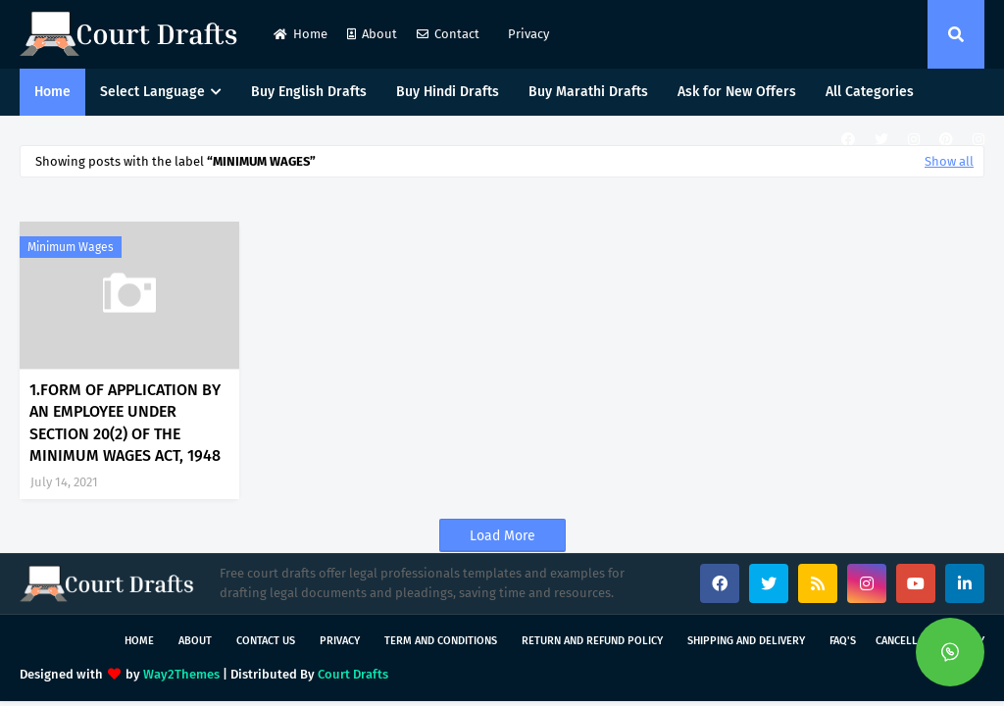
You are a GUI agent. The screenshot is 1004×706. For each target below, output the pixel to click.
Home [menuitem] (52, 91)
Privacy (527, 33)
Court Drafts (353, 674)
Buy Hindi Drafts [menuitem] (447, 91)
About (372, 33)
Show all (949, 161)
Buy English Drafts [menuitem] (309, 91)
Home (300, 33)
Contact (448, 33)
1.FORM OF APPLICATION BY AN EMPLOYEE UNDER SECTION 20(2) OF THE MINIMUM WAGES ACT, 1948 (125, 422)
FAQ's (842, 640)
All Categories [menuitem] (870, 91)
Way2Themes (181, 674)
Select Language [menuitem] (152, 91)
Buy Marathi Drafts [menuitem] (588, 91)
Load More (502, 536)
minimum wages (70, 247)
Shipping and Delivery (746, 640)
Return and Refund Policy (592, 640)
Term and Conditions (440, 640)
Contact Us (265, 640)
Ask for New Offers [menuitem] (737, 91)
